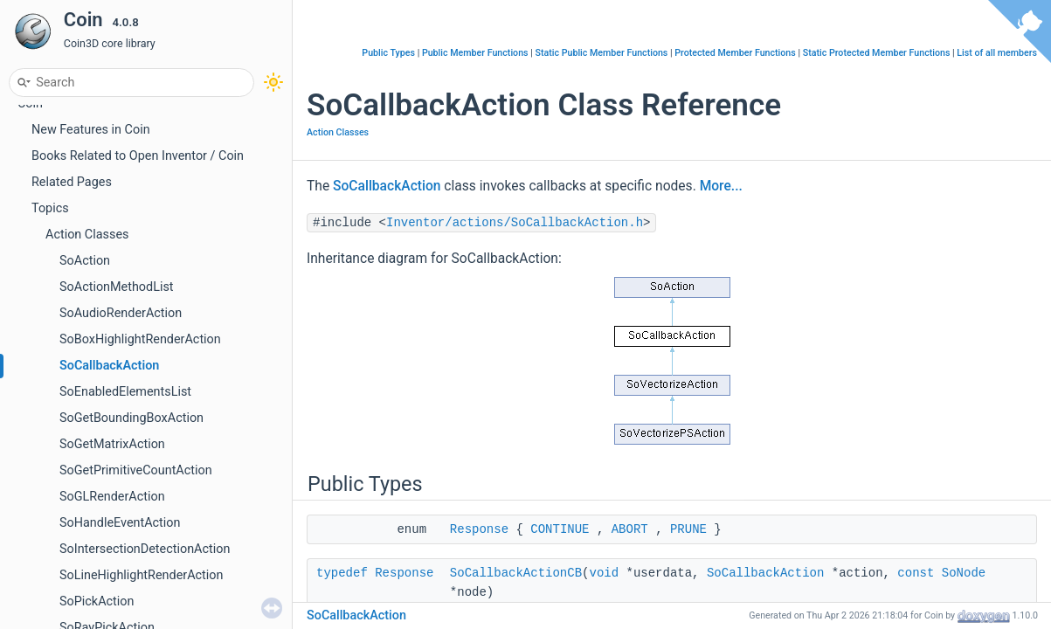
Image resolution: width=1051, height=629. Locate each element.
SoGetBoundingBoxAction (131, 418)
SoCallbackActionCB (516, 573)
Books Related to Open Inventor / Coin (137, 156)
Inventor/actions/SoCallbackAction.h (514, 223)
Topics (50, 208)
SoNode (963, 573)
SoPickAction (96, 601)
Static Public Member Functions (601, 53)
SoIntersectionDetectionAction (144, 549)
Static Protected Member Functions (877, 53)
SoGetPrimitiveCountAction (135, 470)
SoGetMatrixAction (112, 444)
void (604, 573)
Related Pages (71, 182)
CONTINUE (559, 529)
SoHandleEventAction (119, 522)
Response (479, 529)
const (915, 573)
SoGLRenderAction (112, 496)
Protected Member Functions (735, 53)
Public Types (388, 53)
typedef (342, 573)
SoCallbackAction (109, 365)
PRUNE (688, 529)
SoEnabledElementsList (125, 391)
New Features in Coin (90, 129)
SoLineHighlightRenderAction (141, 575)
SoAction (84, 260)
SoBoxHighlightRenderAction (140, 339)
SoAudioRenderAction (120, 313)
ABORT (630, 529)
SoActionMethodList (116, 287)
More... (721, 186)
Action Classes (86, 234)
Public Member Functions (475, 53)
